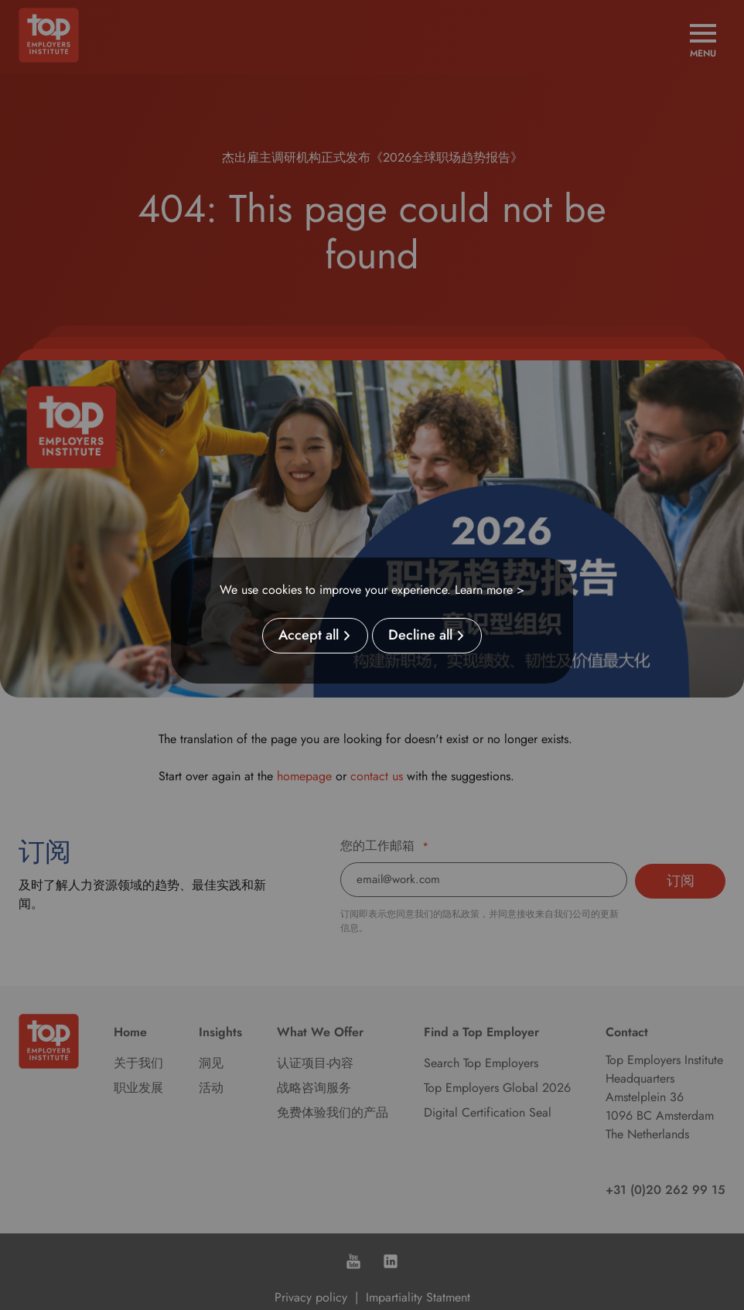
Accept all (308, 636)
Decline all (420, 636)
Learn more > (489, 590)
